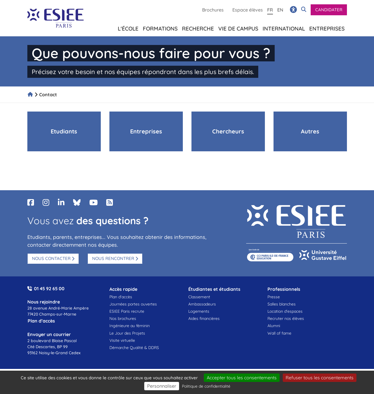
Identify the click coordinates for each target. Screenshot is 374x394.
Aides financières (204, 318)
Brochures (213, 10)
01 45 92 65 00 (49, 288)
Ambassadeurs (202, 304)
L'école (128, 27)
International (284, 27)
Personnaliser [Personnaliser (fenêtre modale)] (161, 386)
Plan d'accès (120, 296)
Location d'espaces (285, 311)
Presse (273, 296)
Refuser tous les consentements (320, 377)
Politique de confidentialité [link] (206, 386)
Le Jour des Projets (127, 333)
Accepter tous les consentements (242, 377)
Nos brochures (122, 318)
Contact (48, 94)
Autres (310, 131)
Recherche (198, 27)
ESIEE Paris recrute (126, 311)
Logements (198, 311)
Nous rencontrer (113, 258)
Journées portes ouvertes (133, 304)
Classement (199, 296)
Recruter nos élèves (285, 318)
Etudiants (64, 131)
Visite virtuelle (122, 340)
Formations (160, 27)
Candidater (328, 9)
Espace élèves (247, 10)
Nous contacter (51, 258)
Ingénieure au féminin (129, 325)
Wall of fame (279, 333)
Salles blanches (281, 304)
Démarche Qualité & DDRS (134, 347)
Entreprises (327, 27)
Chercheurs (228, 131)
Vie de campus (238, 27)
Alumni (273, 325)
